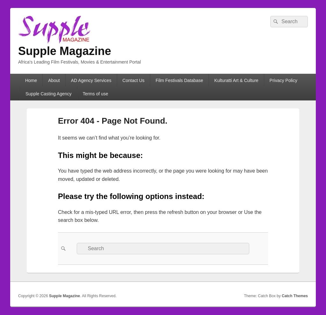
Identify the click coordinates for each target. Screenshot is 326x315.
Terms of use (95, 93)
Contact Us (134, 80)
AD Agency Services (91, 80)
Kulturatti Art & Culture (236, 80)
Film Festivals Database (179, 80)
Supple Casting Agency (48, 93)
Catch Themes (295, 296)
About (54, 80)
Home (31, 80)
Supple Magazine (64, 51)
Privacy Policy (283, 80)
